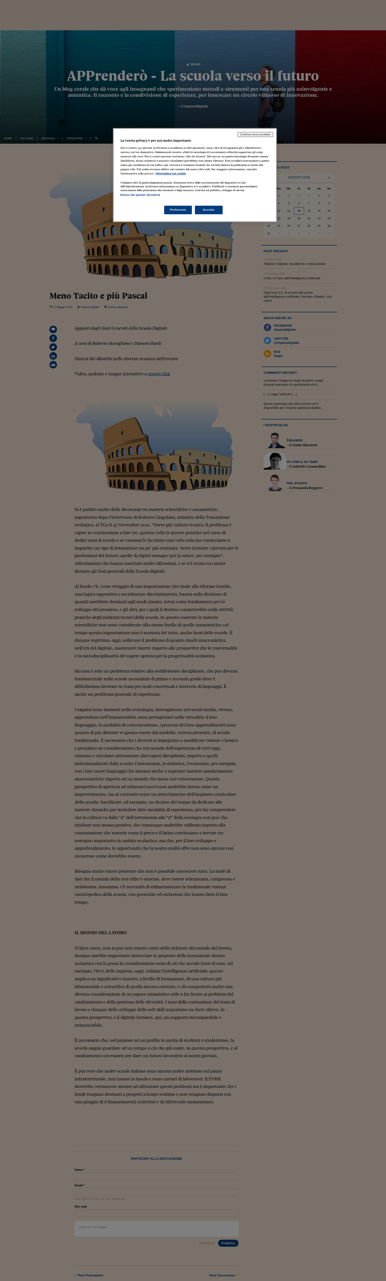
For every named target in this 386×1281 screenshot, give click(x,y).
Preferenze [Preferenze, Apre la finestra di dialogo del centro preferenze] (178, 209)
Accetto (209, 209)
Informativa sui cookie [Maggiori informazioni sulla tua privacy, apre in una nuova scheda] (171, 173)
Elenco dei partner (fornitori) (140, 194)
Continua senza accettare (255, 134)
